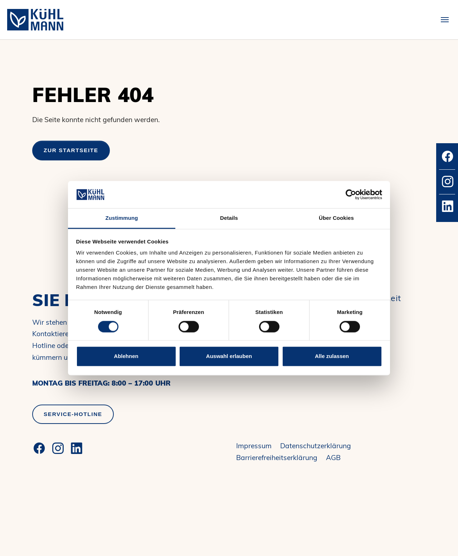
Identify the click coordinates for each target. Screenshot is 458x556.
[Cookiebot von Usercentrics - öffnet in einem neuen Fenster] (351, 194)
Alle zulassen (332, 356)
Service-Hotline (73, 414)
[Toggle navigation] (445, 20)
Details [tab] (229, 218)
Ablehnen (126, 356)
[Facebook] (39, 448)
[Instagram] (58, 448)
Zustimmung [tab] (122, 218)
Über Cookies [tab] (336, 218)
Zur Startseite (71, 150)
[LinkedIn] (76, 448)
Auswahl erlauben (229, 356)
